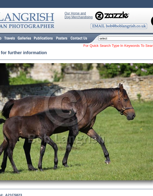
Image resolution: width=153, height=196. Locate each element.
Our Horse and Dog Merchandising (79, 15)
